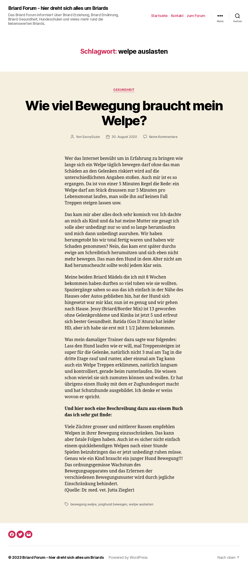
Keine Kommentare (163, 137)
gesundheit (124, 90)
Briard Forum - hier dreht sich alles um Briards (58, 8)
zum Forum (196, 16)
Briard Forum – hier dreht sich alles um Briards (63, 557)
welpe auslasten (141, 504)
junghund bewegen (112, 504)
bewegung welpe (83, 504)
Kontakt (177, 16)
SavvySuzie (91, 137)
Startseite (159, 16)
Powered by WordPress (128, 557)
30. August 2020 (124, 137)
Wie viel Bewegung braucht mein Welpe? (124, 113)
